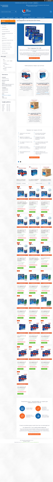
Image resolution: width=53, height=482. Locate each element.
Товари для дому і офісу (6, 49)
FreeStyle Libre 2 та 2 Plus (6, 45)
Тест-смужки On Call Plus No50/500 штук (33, 311)
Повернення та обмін (41, 17)
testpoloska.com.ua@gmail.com (6, 95)
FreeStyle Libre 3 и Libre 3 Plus (7, 47)
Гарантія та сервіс (5, 19)
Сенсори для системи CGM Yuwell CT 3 (7, 41)
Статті (25, 17)
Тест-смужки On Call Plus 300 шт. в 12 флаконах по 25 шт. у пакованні (21, 231)
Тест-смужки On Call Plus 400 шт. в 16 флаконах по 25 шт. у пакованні (33, 231)
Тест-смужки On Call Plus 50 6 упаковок (21, 363)
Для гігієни (3, 51)
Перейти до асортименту (34, 434)
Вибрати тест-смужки (34, 58)
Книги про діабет (5, 53)
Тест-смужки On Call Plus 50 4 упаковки (45, 336)
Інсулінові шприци (5, 29)
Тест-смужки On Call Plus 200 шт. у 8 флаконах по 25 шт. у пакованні (45, 203)
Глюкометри (4, 27)
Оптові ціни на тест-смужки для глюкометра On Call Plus (46, 180)
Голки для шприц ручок (6, 31)
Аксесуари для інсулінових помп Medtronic (7, 34)
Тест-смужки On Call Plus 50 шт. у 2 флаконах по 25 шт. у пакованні (22, 202)
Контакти (16, 19)
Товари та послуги (10, 17)
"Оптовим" (47, 92)
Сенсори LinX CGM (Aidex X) (6, 43)
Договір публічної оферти (29, 19)
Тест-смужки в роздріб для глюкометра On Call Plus (34, 180)
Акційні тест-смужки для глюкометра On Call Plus (20, 180)
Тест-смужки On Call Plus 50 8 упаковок (33, 363)
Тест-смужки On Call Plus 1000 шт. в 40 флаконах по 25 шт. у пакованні (21, 259)
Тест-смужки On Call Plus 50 (45, 259)
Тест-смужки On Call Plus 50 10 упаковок (45, 363)
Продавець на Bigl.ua (26, 441)
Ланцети (3, 36)
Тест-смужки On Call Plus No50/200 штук (33, 287)
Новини (21, 17)
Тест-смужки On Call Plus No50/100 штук (21, 287)
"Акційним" (38, 93)
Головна (3, 17)
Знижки (16, 17)
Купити (35, 2)
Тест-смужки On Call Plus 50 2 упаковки (33, 336)
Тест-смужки (4, 25)
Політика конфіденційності (34, 442)
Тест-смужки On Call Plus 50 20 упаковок (21, 387)
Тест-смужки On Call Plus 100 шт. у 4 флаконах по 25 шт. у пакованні (33, 203)
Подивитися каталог (34, 157)
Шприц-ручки (4, 38)
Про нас (11, 19)
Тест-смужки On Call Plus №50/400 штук (21, 311)
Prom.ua (32, 440)
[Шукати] (16, 12)
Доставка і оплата (31, 17)
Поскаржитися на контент (25, 442)
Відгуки (21, 19)
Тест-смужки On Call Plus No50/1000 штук (45, 311)
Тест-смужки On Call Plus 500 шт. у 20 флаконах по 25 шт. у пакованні (45, 231)
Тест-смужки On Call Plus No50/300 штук (45, 287)
